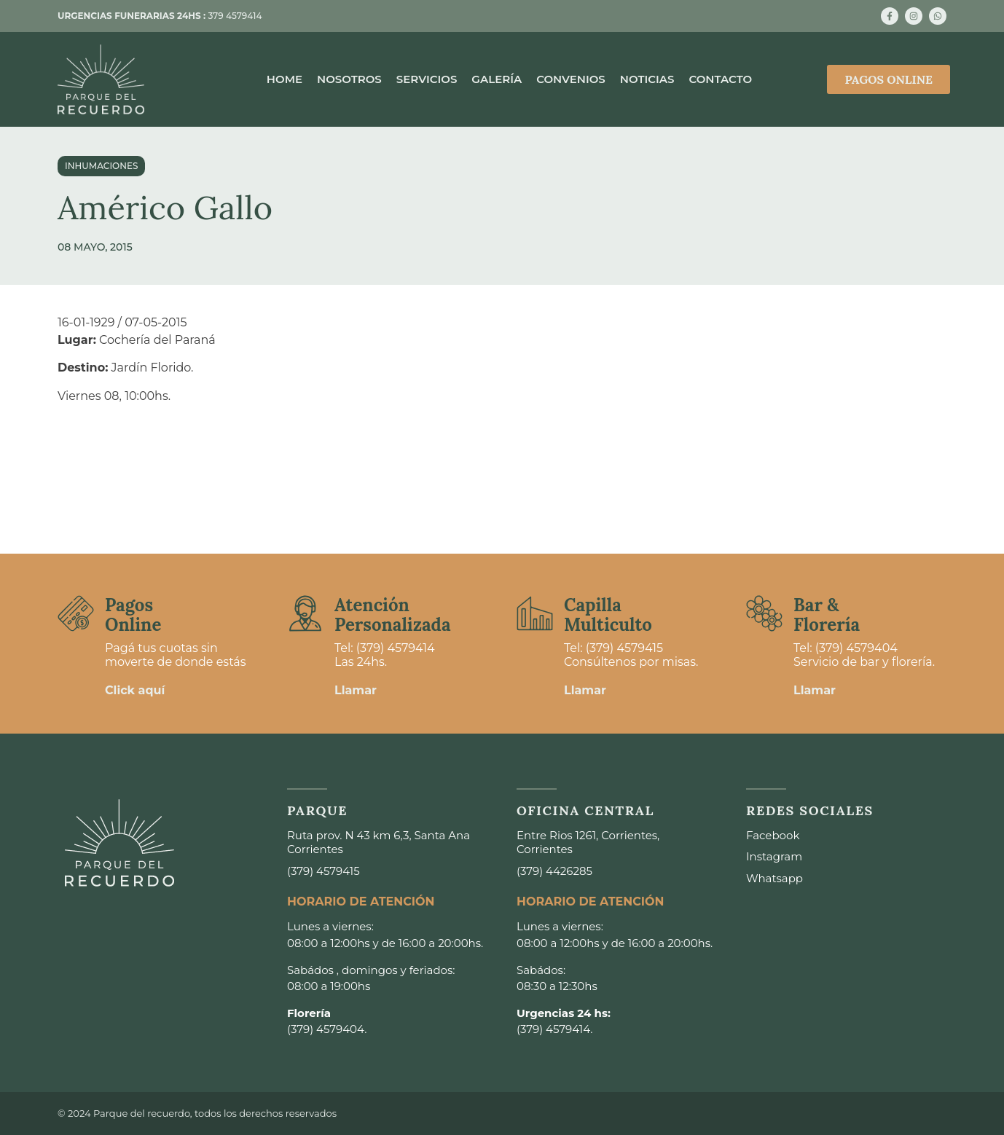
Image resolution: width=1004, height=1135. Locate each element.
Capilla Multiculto (608, 614)
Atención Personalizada (392, 614)
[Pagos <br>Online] (76, 613)
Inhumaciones (101, 165)
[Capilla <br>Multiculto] (535, 613)
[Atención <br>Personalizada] (305, 613)
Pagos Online (133, 614)
